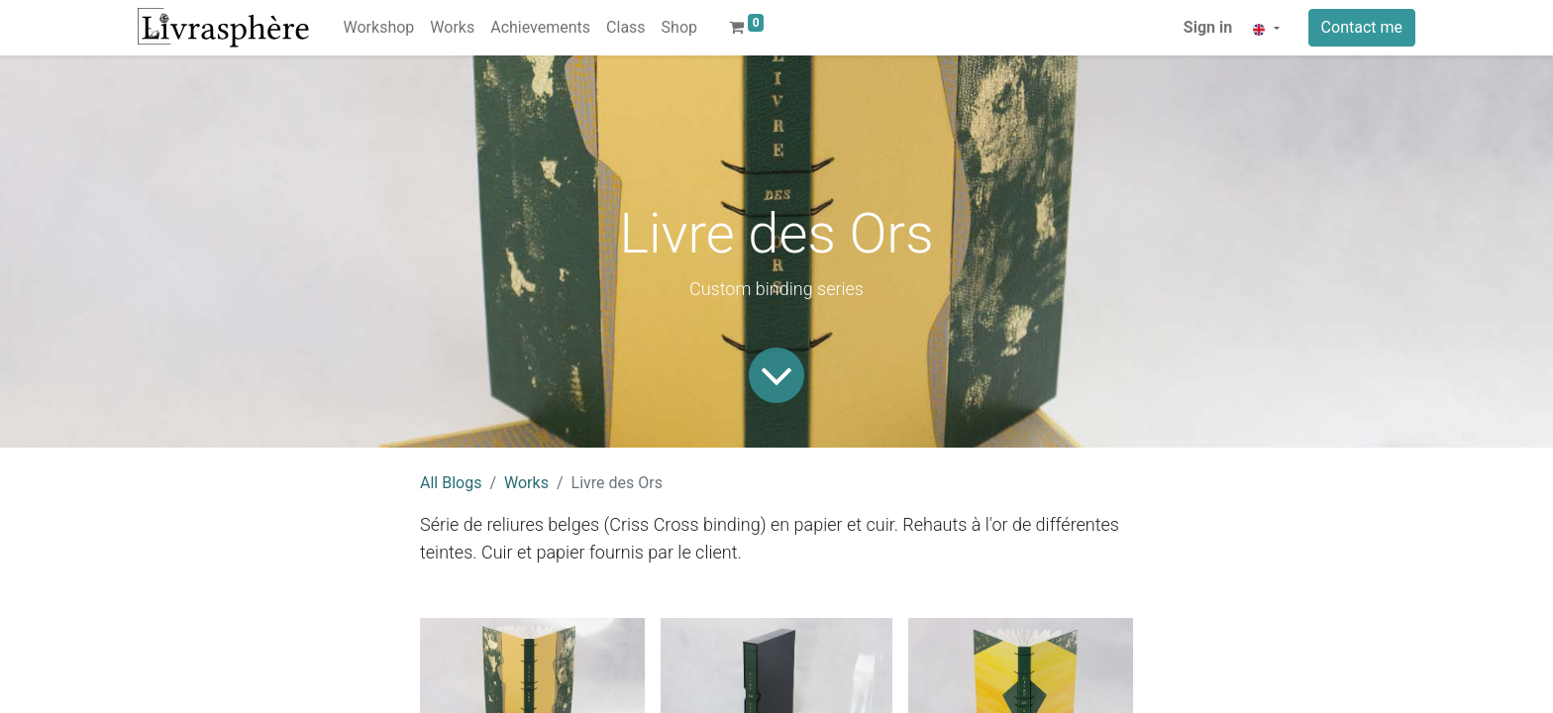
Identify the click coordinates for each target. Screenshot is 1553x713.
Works (526, 482)
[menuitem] (379, 28)
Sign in (1208, 27)
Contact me (1361, 27)
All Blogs (450, 482)
